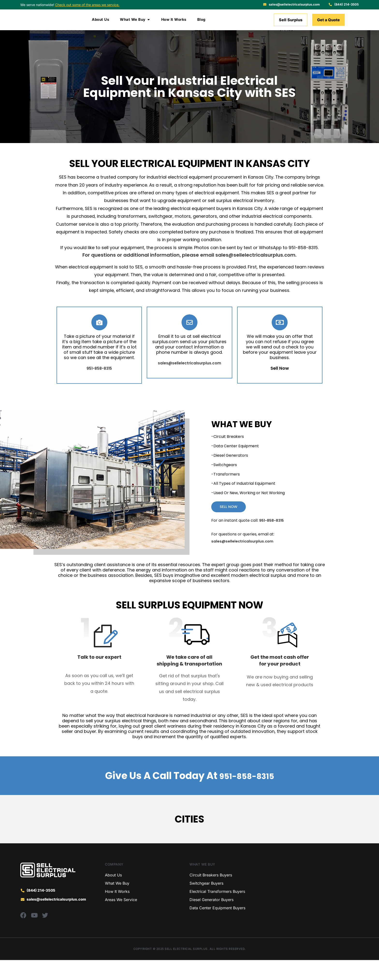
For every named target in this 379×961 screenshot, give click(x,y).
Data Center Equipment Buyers (217, 909)
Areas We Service (121, 900)
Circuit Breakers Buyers (211, 876)
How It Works (117, 892)
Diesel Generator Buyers (211, 900)
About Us (113, 876)
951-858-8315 (246, 777)
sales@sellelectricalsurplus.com (255, 255)
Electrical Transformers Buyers (217, 892)
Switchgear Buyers (206, 884)
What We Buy (117, 884)
